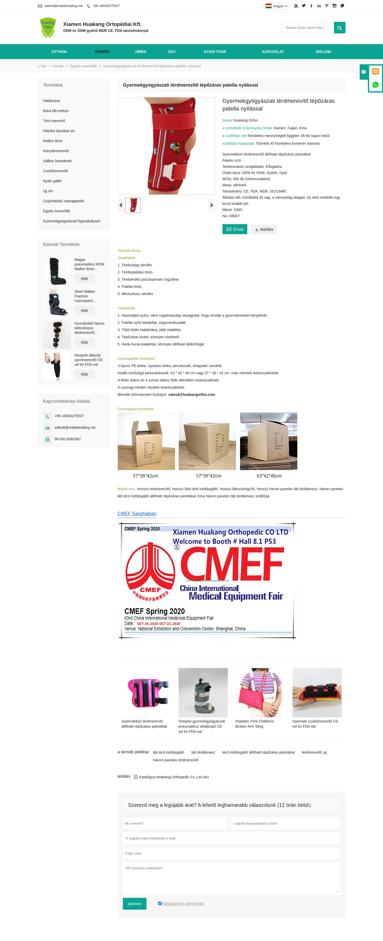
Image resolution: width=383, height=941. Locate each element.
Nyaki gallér (52, 181)
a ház (42, 66)
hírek (141, 52)
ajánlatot (135, 904)
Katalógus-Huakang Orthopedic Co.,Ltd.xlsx (171, 777)
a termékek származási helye (247, 128)
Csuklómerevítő (55, 171)
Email (234, 229)
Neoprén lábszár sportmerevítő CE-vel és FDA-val (89, 360)
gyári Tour (215, 52)
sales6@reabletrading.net (63, 6)
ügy (172, 52)
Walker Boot (53, 141)
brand (227, 120)
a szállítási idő (235, 135)
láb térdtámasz (203, 752)
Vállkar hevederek (57, 161)
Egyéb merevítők (83, 66)
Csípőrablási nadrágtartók (63, 201)
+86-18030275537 (106, 6)
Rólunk (323, 52)
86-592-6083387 (68, 439)
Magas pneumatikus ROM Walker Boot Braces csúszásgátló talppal (89, 264)
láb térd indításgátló (168, 752)
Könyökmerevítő (56, 151)
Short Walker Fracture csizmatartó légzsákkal (85, 296)
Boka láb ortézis (56, 111)
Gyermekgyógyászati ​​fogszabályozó (72, 221)
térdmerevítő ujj (314, 752)
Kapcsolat (273, 52)
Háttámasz (51, 101)
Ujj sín (48, 191)
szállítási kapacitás (239, 143)
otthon (59, 52)
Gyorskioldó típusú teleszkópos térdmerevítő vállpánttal (89, 328)
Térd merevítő (54, 121)
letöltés (264, 229)
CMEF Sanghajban (137, 513)
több (84, 279)
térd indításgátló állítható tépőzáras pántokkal (258, 752)
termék (102, 52)
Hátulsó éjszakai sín (59, 131)
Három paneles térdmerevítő (175, 760)
